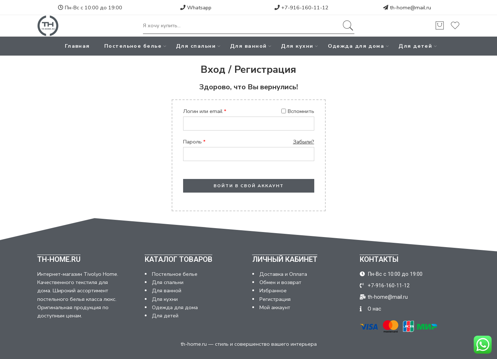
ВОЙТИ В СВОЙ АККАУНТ (249, 186)
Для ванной (248, 45)
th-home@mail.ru (410, 7)
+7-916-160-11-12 (301, 7)
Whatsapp (195, 7)
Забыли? (303, 141)
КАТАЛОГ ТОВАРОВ (178, 259)
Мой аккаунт (274, 307)
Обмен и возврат (280, 282)
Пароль (194, 141)
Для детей (415, 45)
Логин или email (204, 111)
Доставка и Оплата (283, 274)
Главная (77, 45)
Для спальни (196, 45)
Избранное (273, 290)
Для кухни (297, 45)
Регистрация (275, 299)
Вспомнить (297, 111)
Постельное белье (133, 45)
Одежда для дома (356, 45)
